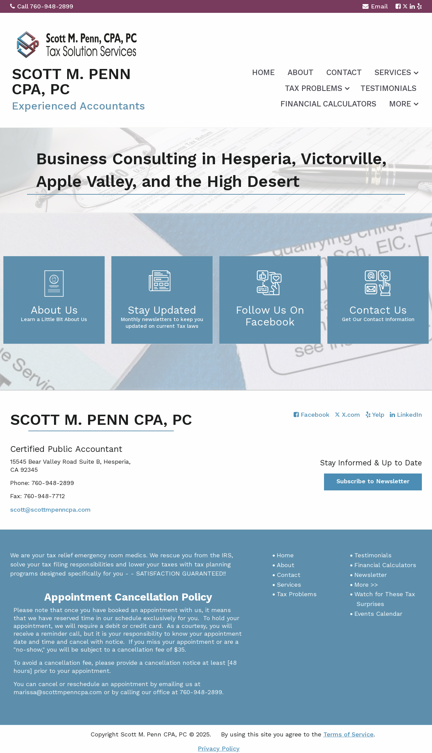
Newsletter (370, 574)
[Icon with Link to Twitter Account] (405, 6)
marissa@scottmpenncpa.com (58, 692)
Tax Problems (313, 88)
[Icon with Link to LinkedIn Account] (412, 6)
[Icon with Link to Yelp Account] (419, 6)
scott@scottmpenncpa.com (50, 509)
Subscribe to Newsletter (372, 481)
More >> (366, 584)
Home (263, 72)
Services (393, 72)
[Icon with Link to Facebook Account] (398, 6)
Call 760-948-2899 (41, 6)
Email (375, 7)
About (301, 72)
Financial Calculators (328, 103)
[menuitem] (263, 71)
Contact (344, 72)
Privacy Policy (219, 748)
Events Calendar (378, 613)
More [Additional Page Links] (400, 103)
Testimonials (388, 88)
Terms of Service (348, 734)
